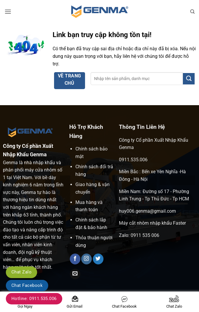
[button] (7, 11)
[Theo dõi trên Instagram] (86, 259)
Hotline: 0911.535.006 (34, 298)
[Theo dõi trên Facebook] (75, 259)
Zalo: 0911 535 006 (139, 235)
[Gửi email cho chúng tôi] (75, 274)
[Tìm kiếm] (192, 11)
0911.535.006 (133, 159)
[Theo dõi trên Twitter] (98, 259)
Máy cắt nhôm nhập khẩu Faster (152, 223)
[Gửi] (189, 78)
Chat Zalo (21, 272)
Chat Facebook (27, 285)
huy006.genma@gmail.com (147, 211)
